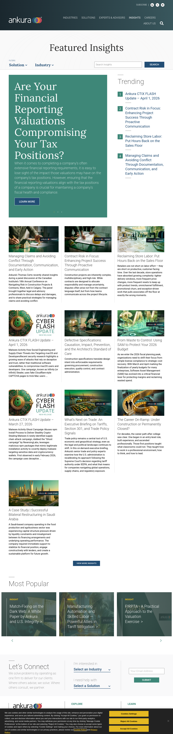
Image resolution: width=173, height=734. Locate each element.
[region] (86, 721)
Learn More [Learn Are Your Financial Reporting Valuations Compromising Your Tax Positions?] (27, 201)
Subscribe (141, 5)
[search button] (161, 23)
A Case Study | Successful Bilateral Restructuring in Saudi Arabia (32, 514)
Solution (18, 64)
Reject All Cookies (129, 721)
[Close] (168, 721)
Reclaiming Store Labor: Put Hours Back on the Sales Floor (143, 140)
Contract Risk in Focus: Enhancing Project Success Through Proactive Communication (143, 117)
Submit (146, 679)
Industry (44, 64)
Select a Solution (92, 686)
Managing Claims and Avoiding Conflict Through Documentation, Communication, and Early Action (144, 165)
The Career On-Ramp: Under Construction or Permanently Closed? (139, 424)
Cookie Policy (80, 730)
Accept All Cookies (129, 729)
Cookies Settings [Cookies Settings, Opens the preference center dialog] (129, 714)
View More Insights (86, 563)
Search (154, 64)
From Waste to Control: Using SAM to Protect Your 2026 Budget (139, 344)
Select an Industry (92, 669)
